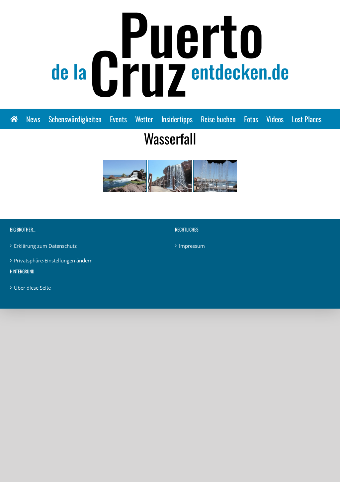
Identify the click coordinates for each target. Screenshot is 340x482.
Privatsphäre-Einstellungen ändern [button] (53, 260)
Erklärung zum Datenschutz (45, 245)
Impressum (192, 245)
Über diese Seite (32, 287)
